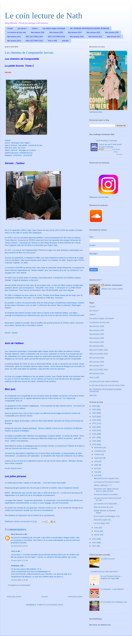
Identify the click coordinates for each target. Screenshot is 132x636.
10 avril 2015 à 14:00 (19, 580)
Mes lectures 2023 (93, 32)
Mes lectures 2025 (56, 32)
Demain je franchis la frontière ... (106, 494)
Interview (65, 41)
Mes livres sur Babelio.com (100, 625)
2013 (94, 542)
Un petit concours (108, 559)
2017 (94, 437)
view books (119, 154)
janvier (97, 535)
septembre (98, 458)
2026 (94, 406)
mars (96, 528)
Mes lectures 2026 (37, 32)
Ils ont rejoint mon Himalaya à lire (114, 602)
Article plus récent (14, 597)
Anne (13, 551)
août (96, 461)
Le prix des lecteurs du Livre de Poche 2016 (106, 385)
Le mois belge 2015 (101, 523)
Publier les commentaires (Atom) (50, 605)
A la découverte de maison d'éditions (103, 381)
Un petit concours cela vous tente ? (105, 571)
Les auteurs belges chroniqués (54, 28)
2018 (94, 434)
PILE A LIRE (52, 41)
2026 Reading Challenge (106, 140)
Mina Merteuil (16, 534)
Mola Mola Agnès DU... (103, 520)
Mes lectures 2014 (14, 41)
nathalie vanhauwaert (113, 285)
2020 (94, 427)
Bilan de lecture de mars (103, 507)
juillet (96, 465)
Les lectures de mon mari (16, 32)
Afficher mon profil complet (112, 289)
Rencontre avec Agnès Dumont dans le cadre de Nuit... (106, 490)
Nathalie (102, 144)
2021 (94, 423)
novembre (98, 451)
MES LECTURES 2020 (34, 37)
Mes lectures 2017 (114, 37)
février (97, 531)
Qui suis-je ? (22, 28)
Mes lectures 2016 (95, 37)
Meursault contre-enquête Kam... (107, 478)
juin (96, 468)
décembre (98, 447)
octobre (97, 454)
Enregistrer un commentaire (19, 585)
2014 (94, 539)
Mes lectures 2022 (112, 32)
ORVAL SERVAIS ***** (103, 485)
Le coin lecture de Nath (43, 15)
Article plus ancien (75, 597)
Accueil (10, 28)
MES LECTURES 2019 (56, 37)
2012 (94, 546)
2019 (94, 430)
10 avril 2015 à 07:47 (19, 546)
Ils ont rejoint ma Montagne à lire (107, 516)
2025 (94, 409)
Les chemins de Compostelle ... (106, 504)
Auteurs (35, 28)
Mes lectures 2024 (75, 32)
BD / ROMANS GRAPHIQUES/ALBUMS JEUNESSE (89, 28)
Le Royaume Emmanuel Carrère (106, 482)
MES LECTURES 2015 (34, 41)
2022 (94, 420)
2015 (94, 444)
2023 (94, 417)
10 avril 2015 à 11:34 (19, 560)
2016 (94, 441)
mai (96, 472)
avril (96, 475)
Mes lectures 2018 (76, 37)
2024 (94, 413)
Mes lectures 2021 (14, 37)
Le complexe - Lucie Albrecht (112, 589)
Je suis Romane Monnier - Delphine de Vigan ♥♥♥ (111, 577)
